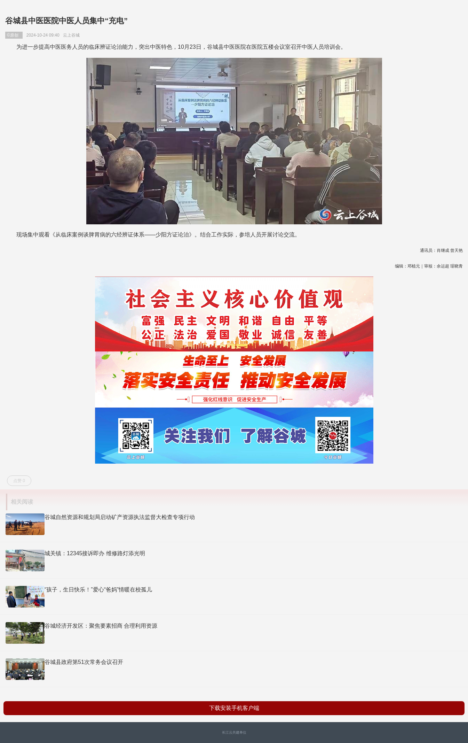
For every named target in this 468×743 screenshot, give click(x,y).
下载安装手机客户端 (234, 708)
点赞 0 (19, 480)
